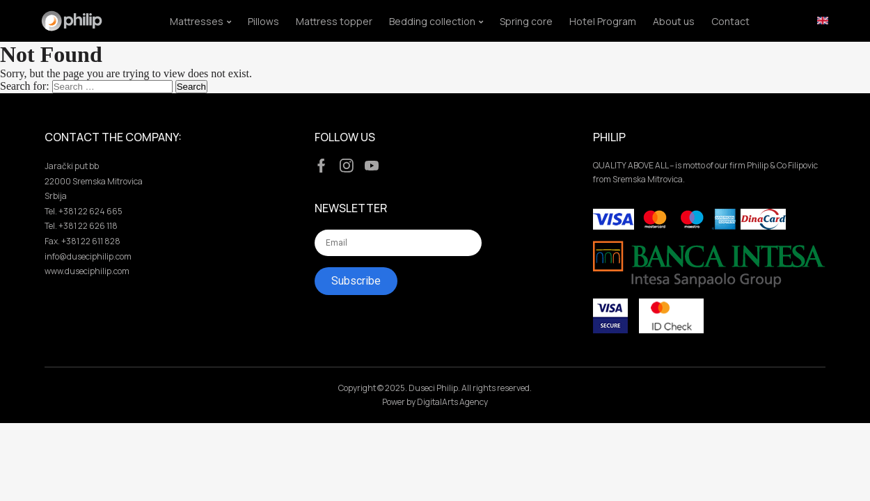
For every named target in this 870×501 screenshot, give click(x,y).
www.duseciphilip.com (87, 271)
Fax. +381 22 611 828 (82, 241)
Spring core (526, 21)
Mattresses (196, 21)
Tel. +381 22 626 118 (81, 226)
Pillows (263, 21)
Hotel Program (602, 21)
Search (191, 86)
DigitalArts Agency (452, 402)
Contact (730, 21)
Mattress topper (334, 21)
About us (674, 21)
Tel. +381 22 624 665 (83, 211)
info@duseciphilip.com (88, 256)
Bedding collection (432, 21)
